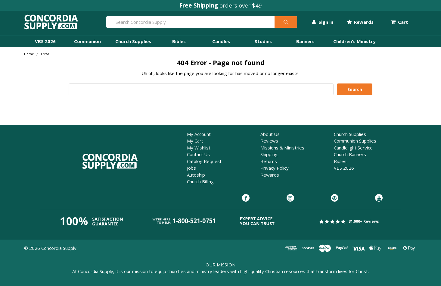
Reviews (269, 141)
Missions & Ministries (282, 148)
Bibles (179, 41)
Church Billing (200, 181)
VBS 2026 (45, 41)
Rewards (360, 22)
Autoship (196, 175)
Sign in (322, 22)
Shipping (269, 154)
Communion (87, 41)
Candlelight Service (353, 148)
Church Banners (350, 154)
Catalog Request (204, 161)
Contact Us (198, 154)
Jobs (191, 168)
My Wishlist (198, 148)
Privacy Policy (274, 168)
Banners (305, 41)
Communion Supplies (355, 141)
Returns (268, 161)
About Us (270, 134)
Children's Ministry (354, 41)
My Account (199, 134)
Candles (221, 41)
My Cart (195, 141)
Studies (263, 41)
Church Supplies (133, 41)
